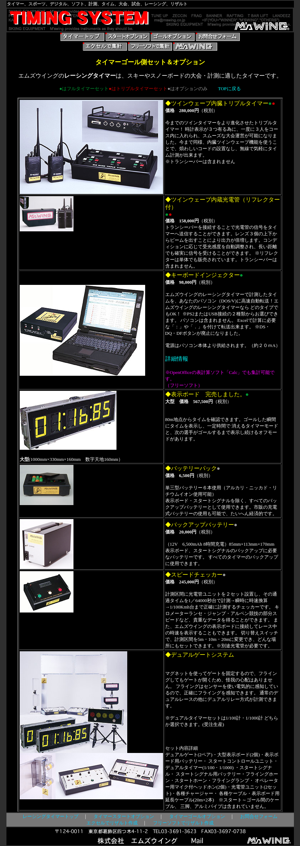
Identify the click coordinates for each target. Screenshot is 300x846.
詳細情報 (176, 359)
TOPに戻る (229, 88)
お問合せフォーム (258, 816)
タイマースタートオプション (124, 816)
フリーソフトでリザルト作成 (183, 823)
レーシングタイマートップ (50, 816)
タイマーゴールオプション (197, 816)
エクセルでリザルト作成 (112, 823)
